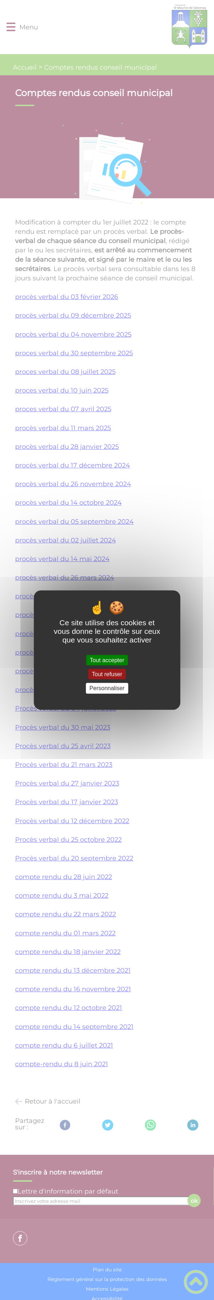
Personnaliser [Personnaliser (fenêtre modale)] (107, 688)
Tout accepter (107, 660)
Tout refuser (107, 674)
